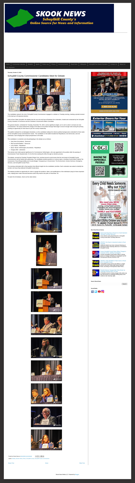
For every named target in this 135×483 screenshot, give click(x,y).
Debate (13, 458)
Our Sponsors (10, 67)
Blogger (77, 474)
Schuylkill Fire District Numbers (98, 64)
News (24, 458)
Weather (30, 64)
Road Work (74, 64)
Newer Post (11, 463)
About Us (122, 64)
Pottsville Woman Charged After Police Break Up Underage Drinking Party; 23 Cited (112, 270)
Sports (38, 64)
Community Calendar (18, 64)
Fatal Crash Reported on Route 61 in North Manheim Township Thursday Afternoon (113, 233)
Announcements (63, 64)
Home (8, 64)
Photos (53, 64)
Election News (19, 458)
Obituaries (83, 64)
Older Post (82, 463)
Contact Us (113, 64)
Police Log (45, 64)
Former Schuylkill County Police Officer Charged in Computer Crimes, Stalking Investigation (113, 252)
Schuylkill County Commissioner (42, 458)
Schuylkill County (30, 458)
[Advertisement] (41, 46)
